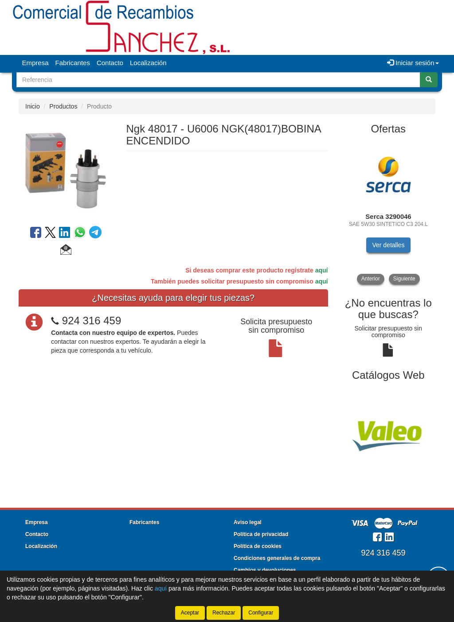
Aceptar (190, 613)
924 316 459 (91, 321)
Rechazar (223, 613)
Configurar (260, 613)
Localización (148, 62)
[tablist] (388, 213)
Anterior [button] (370, 279)
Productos (63, 106)
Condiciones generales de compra (277, 558)
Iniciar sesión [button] (413, 62)
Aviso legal (248, 522)
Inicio (32, 106)
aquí (321, 270)
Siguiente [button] (404, 279)
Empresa (35, 62)
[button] (65, 251)
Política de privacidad (261, 534)
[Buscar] (429, 79)
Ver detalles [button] (388, 245)
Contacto (110, 62)
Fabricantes (72, 62)
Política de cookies (258, 546)
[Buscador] (218, 79)
